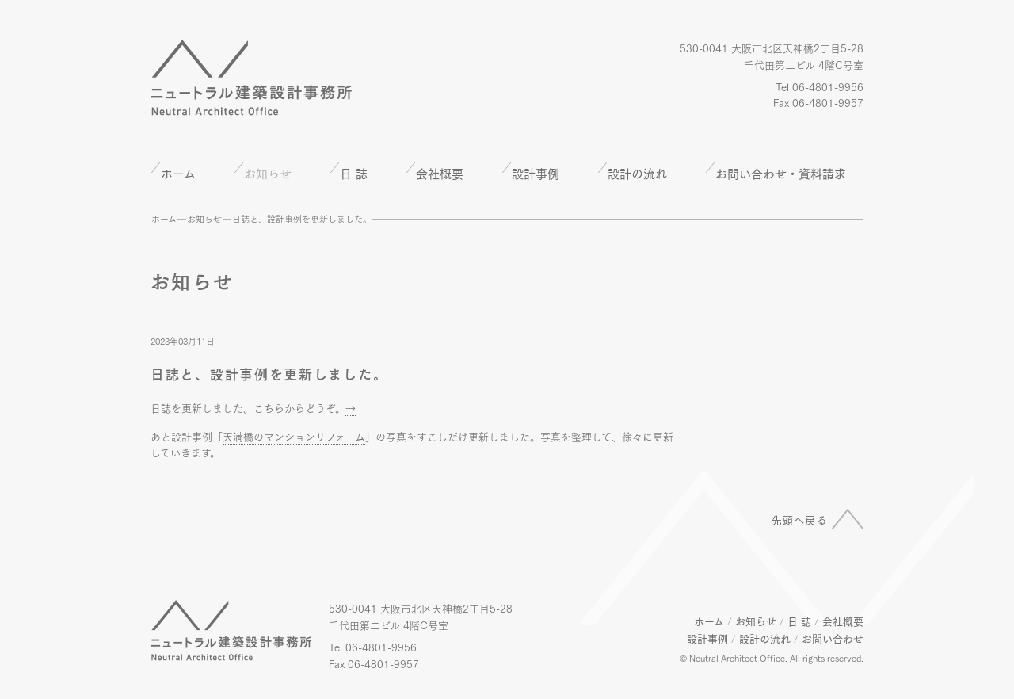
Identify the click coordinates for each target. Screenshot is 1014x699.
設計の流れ (637, 172)
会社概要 (439, 172)
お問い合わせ (832, 638)
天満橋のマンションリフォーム (294, 436)
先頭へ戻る (800, 519)
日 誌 (354, 172)
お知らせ (204, 219)
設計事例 (535, 172)
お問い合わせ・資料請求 (780, 172)
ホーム (178, 172)
